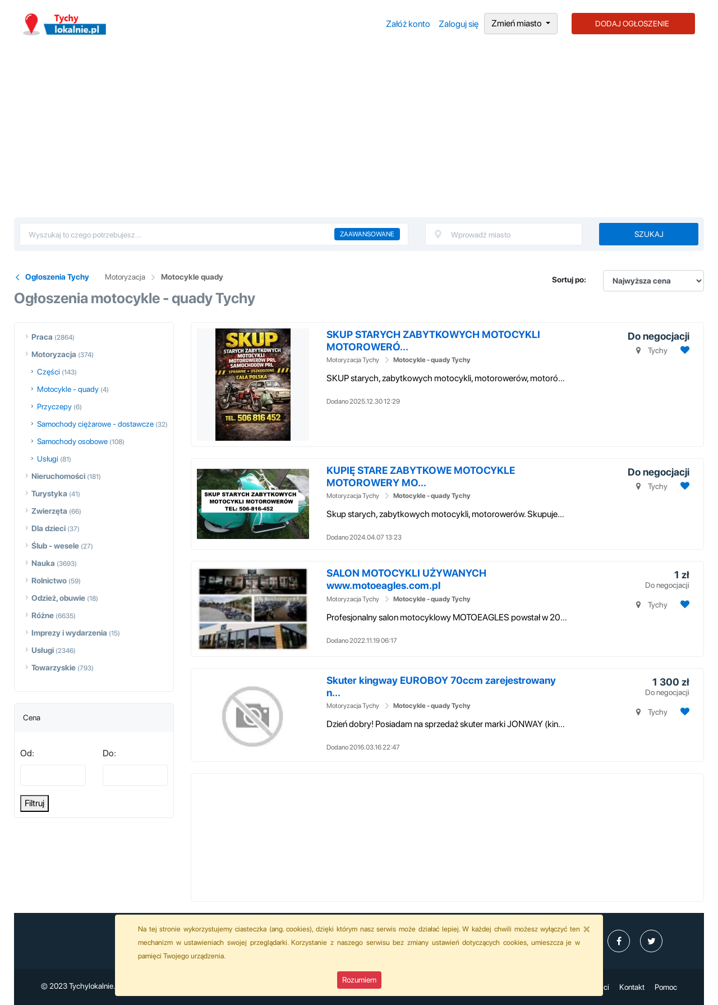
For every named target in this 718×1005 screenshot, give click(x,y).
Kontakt (632, 987)
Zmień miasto (517, 23)
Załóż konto (408, 24)
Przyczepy (54, 406)
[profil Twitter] (651, 941)
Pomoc (666, 987)
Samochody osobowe (72, 441)
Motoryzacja (125, 276)
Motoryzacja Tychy (352, 360)
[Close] (586, 928)
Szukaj (649, 234)
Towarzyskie (53, 667)
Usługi (47, 458)
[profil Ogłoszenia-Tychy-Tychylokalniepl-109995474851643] (618, 941)
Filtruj (34, 803)
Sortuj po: (569, 279)
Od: (27, 753)
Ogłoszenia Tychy (57, 276)
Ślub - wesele (55, 545)
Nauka (43, 563)
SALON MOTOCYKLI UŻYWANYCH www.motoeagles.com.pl (406, 579)
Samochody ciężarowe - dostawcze (95, 423)
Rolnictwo (49, 580)
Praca (42, 336)
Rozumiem (359, 979)
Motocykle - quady (68, 389)
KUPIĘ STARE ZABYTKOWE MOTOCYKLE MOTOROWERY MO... (420, 476)
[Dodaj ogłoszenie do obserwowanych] (683, 350)
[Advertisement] (359, 133)
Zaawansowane (367, 234)
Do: (109, 753)
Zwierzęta (49, 510)
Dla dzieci (48, 528)
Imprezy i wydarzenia (69, 632)
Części (48, 371)
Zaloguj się (458, 24)
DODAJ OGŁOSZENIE (632, 23)
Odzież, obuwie (58, 597)
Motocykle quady (192, 276)
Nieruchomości (58, 476)
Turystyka (49, 493)
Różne (42, 615)
